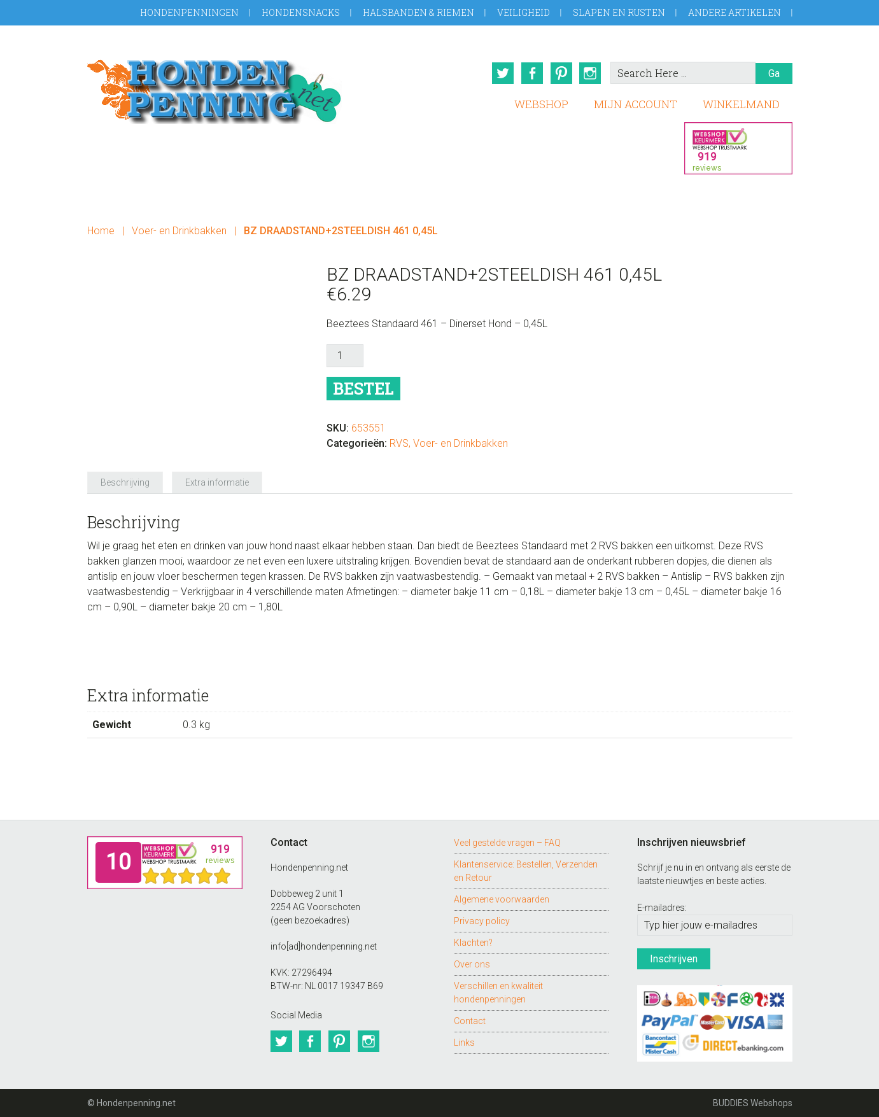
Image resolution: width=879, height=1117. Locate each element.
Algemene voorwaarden (501, 899)
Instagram (590, 73)
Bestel (363, 388)
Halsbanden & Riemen (418, 12)
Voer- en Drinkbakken (179, 231)
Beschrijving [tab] (125, 482)
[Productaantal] (345, 355)
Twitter (503, 73)
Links (464, 1042)
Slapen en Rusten (619, 12)
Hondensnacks (301, 12)
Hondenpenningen (189, 12)
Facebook (532, 73)
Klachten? (473, 942)
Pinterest (561, 73)
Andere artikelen (734, 12)
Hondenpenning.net (214, 87)
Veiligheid (523, 12)
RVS (399, 443)
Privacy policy (482, 920)
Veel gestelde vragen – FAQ (507, 842)
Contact (470, 1020)
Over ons (472, 964)
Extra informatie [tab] (217, 482)
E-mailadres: (662, 908)
